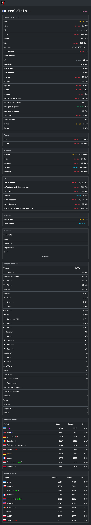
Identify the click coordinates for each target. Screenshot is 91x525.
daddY (9, 516)
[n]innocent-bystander (17, 445)
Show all (45, 257)
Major (12, 449)
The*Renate (11, 466)
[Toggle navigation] (87, 3)
